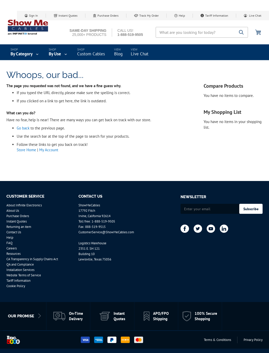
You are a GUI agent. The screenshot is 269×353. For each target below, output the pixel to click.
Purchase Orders (107, 15)
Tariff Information (216, 15)
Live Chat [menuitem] (139, 54)
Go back (23, 128)
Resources (13, 253)
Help (182, 15)
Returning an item (18, 227)
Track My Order (149, 15)
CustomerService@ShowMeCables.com (106, 232)
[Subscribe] (251, 209)
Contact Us (13, 232)
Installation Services (20, 270)
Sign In (33, 15)
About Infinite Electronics (24, 205)
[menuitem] (25, 52)
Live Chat (254, 15)
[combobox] (202, 32)
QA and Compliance (20, 264)
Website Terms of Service (23, 275)
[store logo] (28, 27)
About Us (12, 210)
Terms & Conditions (217, 340)
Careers (11, 248)
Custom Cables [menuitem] (91, 54)
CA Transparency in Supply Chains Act (32, 259)
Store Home (26, 149)
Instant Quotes (67, 15)
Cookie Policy (15, 286)
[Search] (241, 32)
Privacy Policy (253, 340)
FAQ (9, 243)
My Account (48, 149)
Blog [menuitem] (118, 54)
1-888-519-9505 (103, 221)
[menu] (134, 52)
